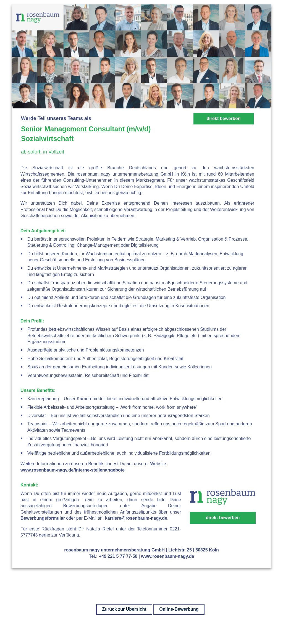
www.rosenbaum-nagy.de (167, 556)
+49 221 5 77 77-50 (118, 556)
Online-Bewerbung (178, 609)
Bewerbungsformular (42, 518)
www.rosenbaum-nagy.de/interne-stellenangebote (72, 470)
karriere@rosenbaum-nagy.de (136, 518)
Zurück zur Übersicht (124, 609)
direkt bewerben (223, 118)
